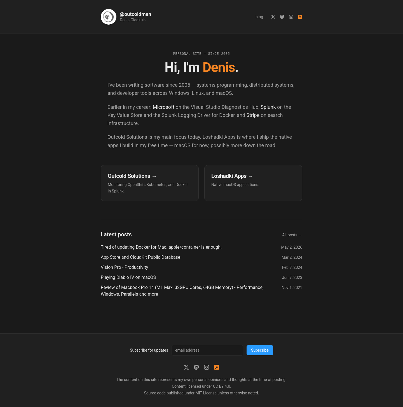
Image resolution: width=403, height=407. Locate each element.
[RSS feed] (300, 17)
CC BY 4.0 (221, 386)
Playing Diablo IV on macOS (128, 277)
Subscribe (260, 350)
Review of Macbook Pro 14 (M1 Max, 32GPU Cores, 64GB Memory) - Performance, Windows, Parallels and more (182, 291)
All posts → (292, 235)
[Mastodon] (282, 17)
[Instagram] (291, 17)
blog (259, 17)
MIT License (205, 393)
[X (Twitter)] (273, 17)
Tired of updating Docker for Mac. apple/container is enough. (161, 247)
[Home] (126, 17)
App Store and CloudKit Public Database (140, 257)
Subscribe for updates (149, 350)
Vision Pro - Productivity (124, 267)
